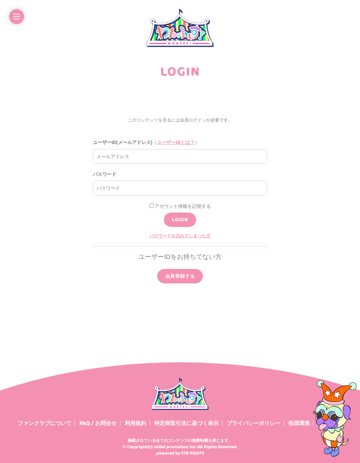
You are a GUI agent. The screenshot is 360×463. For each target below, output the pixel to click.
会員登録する (180, 276)
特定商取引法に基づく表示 (186, 423)
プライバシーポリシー (253, 423)
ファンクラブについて (44, 423)
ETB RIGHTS (192, 453)
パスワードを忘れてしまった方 (180, 236)
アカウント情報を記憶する (180, 206)
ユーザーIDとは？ (176, 142)
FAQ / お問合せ (98, 423)
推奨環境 (299, 423)
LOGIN (180, 219)
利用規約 (135, 423)
